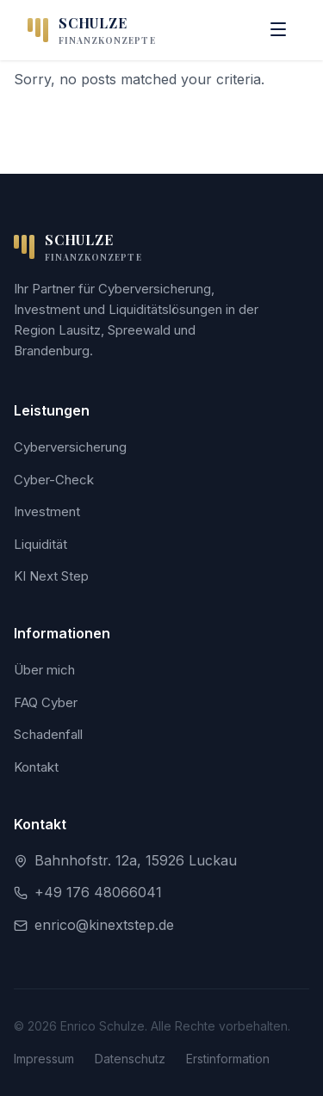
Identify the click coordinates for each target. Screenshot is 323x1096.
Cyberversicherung (70, 447)
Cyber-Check (54, 479)
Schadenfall (48, 734)
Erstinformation (228, 1058)
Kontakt (36, 767)
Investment (47, 511)
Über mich (44, 670)
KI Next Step (51, 576)
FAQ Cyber (46, 702)
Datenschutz (130, 1058)
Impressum (44, 1058)
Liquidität (40, 544)
